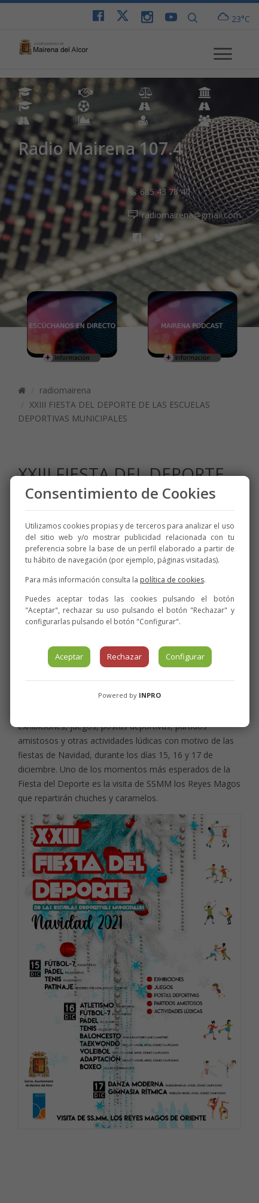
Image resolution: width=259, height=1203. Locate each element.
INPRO (150, 695)
